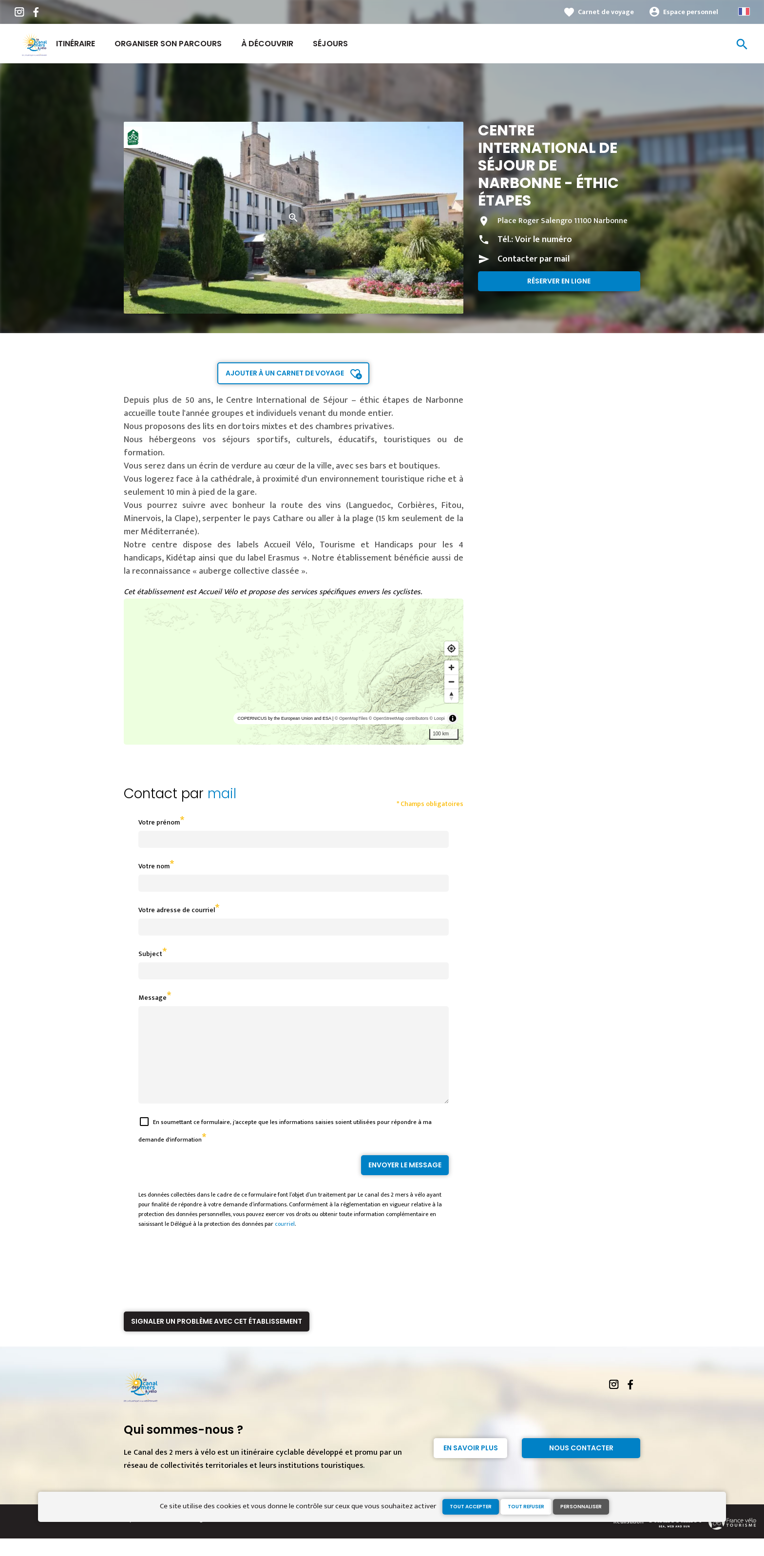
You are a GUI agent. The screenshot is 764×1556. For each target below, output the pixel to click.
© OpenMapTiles (351, 718)
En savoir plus (470, 1465)
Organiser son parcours (168, 43)
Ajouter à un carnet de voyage (285, 373)
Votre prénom (159, 822)
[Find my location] (451, 648)
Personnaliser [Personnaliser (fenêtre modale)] (581, 1506)
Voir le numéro (543, 239)
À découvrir (267, 43)
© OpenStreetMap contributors (398, 718)
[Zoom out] (451, 682)
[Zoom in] (451, 667)
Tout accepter (471, 1506)
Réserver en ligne (559, 281)
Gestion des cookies (246, 1536)
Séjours (330, 43)
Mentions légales (191, 1536)
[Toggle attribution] (452, 718)
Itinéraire (75, 43)
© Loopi (437, 718)
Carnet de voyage (606, 12)
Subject (150, 953)
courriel (285, 1241)
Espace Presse (143, 1536)
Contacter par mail (533, 259)
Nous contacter (581, 1465)
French (744, 11)
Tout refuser (526, 1506)
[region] (293, 672)
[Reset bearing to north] (451, 696)
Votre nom (154, 866)
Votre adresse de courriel (176, 910)
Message (152, 997)
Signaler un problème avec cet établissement (216, 1339)
